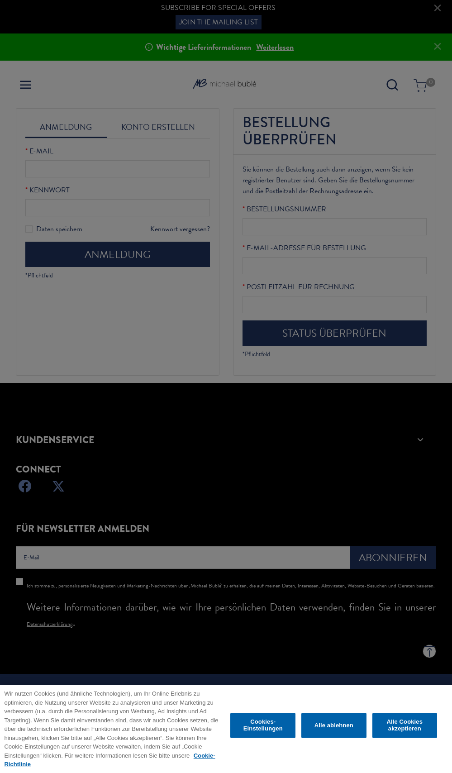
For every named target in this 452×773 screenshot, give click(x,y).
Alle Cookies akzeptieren (404, 728)
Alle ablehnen (333, 727)
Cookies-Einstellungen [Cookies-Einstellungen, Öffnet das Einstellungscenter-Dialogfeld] (263, 728)
